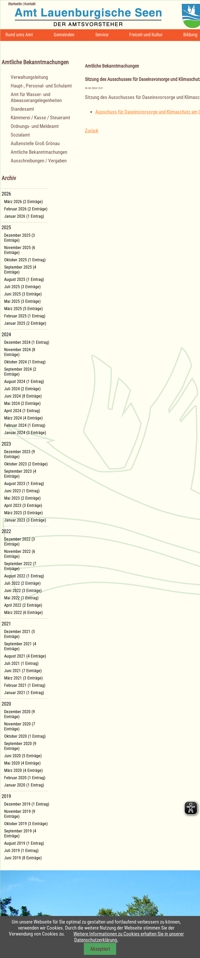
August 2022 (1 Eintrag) (24, 575)
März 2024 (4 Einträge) (23, 418)
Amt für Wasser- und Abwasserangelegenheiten (36, 97)
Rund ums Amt (19, 34)
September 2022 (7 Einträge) (20, 566)
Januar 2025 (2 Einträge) (25, 323)
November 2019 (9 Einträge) (19, 814)
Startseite (15, 4)
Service (101, 34)
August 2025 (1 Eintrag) (24, 279)
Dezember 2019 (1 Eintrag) (26, 804)
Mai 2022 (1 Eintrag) (21, 597)
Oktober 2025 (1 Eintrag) (25, 259)
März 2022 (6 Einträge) (23, 612)
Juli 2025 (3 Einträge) (22, 286)
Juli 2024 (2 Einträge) (22, 388)
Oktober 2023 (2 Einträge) (26, 464)
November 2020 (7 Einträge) (19, 726)
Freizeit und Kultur (145, 34)
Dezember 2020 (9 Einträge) (19, 714)
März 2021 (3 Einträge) (23, 678)
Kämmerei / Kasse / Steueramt (40, 118)
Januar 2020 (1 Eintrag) (24, 785)
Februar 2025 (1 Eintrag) (24, 316)
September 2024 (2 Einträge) (20, 372)
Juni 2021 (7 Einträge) (23, 670)
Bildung (190, 34)
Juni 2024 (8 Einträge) (23, 396)
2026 (6, 194)
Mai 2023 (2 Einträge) (22, 498)
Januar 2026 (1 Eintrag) (24, 216)
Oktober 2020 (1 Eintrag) (25, 736)
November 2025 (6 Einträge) (19, 250)
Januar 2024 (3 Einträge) (25, 432)
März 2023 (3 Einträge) (23, 512)
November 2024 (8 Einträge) (19, 352)
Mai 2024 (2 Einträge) (22, 403)
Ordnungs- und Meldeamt (35, 126)
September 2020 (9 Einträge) (20, 746)
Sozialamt (20, 135)
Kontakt (29, 4)
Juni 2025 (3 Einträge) (23, 294)
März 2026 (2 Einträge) (23, 201)
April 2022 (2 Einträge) (23, 605)
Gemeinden (64, 34)
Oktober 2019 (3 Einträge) (26, 823)
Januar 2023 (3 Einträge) (25, 520)
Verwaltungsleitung (29, 77)
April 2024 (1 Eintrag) (22, 410)
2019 (6, 796)
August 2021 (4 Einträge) (25, 656)
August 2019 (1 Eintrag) (24, 843)
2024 (6, 335)
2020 (6, 704)
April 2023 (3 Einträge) (23, 505)
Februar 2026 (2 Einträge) (25, 208)
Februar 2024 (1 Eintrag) (24, 425)
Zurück (91, 131)
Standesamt (22, 109)
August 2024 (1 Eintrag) (24, 381)
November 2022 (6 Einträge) (19, 554)
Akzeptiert (100, 949)
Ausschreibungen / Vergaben (39, 161)
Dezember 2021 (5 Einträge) (19, 634)
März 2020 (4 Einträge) (23, 770)
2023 (6, 444)
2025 (6, 227)
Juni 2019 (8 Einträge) (23, 857)
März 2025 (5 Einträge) (23, 308)
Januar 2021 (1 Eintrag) (24, 692)
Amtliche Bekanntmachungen (39, 152)
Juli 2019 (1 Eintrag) (21, 850)
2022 (6, 531)
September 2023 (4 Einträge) (20, 474)
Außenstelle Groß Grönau (35, 143)
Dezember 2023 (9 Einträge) (19, 454)
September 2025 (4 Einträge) (20, 270)
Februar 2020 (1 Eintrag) (24, 777)
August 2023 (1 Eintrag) (24, 483)
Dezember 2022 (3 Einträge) (19, 542)
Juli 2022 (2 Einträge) (22, 583)
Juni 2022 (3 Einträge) (23, 590)
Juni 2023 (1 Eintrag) (22, 490)
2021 (6, 624)
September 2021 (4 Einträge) (20, 646)
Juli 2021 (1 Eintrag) (21, 663)
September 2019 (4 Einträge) (20, 833)
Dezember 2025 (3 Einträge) (19, 238)
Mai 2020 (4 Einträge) (22, 763)
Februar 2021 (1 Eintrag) (24, 685)
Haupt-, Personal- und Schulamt (41, 86)
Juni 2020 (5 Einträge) (23, 755)
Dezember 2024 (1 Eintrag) (26, 342)
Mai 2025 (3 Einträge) (22, 301)
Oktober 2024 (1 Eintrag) (25, 361)
